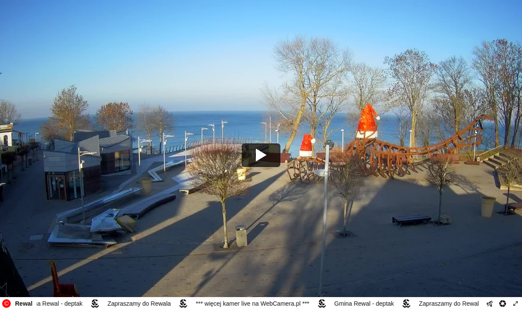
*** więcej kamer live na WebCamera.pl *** (254, 303)
